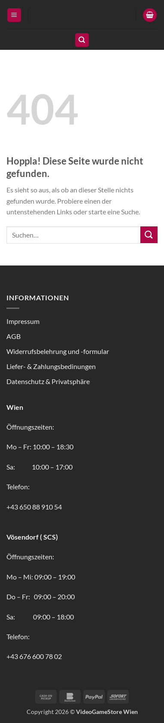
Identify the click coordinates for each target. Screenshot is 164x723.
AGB (13, 336)
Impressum (22, 321)
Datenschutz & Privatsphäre (48, 381)
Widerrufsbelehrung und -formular (57, 351)
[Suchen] (82, 40)
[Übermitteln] (149, 234)
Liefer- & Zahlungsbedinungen (51, 366)
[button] (14, 15)
